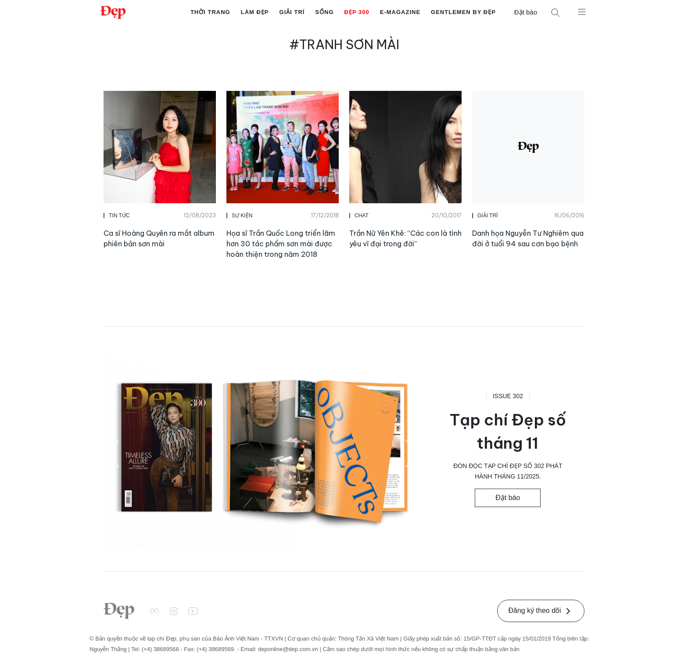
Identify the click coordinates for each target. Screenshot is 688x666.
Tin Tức (119, 215)
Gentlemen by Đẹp (463, 12)
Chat (362, 215)
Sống (324, 12)
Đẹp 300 (356, 12)
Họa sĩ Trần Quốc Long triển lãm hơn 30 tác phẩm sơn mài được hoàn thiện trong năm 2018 (280, 244)
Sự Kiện (242, 215)
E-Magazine (400, 12)
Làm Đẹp (255, 12)
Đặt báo (525, 12)
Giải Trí (292, 12)
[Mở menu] (582, 11)
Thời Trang (210, 12)
